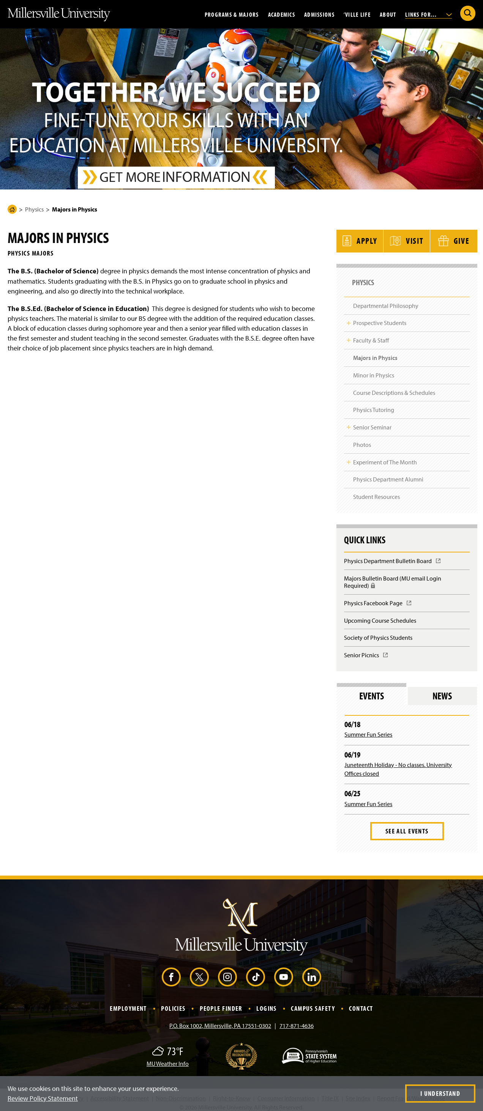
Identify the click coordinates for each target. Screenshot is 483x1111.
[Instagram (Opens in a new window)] (227, 971)
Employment (128, 1003)
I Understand (440, 1093)
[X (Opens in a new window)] (199, 971)
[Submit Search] (467, 13)
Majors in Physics (375, 352)
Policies (173, 1003)
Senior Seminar (372, 422)
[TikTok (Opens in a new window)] (255, 971)
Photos (362, 439)
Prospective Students (379, 318)
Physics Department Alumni (388, 474)
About (388, 14)
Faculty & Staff (371, 335)
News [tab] (442, 690)
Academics (281, 14)
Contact (361, 1003)
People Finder (221, 1003)
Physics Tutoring (373, 404)
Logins (266, 1003)
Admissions (319, 14)
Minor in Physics (373, 370)
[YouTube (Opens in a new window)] (283, 971)
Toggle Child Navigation (348, 318)
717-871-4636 (296, 1020)
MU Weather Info (168, 1058)
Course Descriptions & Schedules (394, 387)
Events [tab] (371, 690)
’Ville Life (357, 14)
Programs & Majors (232, 14)
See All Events (407, 825)
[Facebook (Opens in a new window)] (171, 971)
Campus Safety (313, 1003)
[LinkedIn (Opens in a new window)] (311, 971)
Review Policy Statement (43, 1098)
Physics (34, 209)
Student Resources (376, 491)
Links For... (428, 14)
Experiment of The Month (385, 457)
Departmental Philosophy (385, 300)
